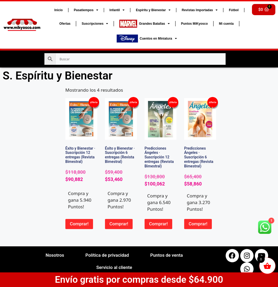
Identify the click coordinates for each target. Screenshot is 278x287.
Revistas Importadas (200, 10)
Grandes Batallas (144, 23)
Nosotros (54, 255)
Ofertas (64, 24)
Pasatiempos (86, 10)
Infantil (117, 10)
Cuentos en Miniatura (147, 38)
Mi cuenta (226, 24)
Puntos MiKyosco (194, 24)
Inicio (58, 10)
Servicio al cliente (114, 267)
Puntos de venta (166, 255)
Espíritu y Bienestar (153, 10)
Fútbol (234, 10)
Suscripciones (95, 23)
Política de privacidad (107, 255)
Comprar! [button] (79, 223)
